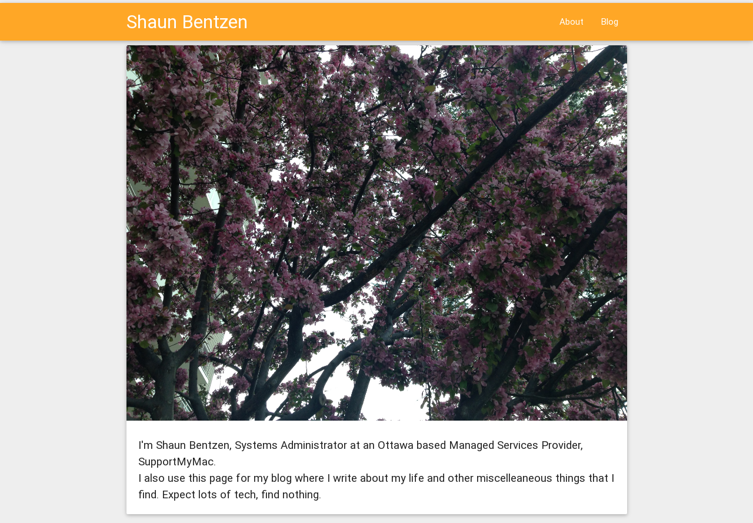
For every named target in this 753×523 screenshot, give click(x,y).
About (571, 21)
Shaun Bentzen (187, 21)
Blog (609, 21)
